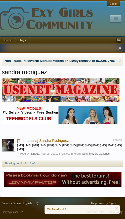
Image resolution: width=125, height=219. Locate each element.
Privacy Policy (114, 212)
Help (94, 203)
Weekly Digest (107, 203)
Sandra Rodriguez (43, 141)
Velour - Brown (12, 203)
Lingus (35, 153)
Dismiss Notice (120, 61)
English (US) (30, 203)
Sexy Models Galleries (96, 153)
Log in (113, 3)
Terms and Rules (95, 212)
